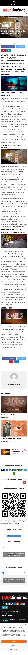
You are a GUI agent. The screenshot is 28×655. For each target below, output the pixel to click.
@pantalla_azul (10, 613)
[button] (26, 624)
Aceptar (14, 641)
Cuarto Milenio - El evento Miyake (17, 452)
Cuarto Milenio (10, 28)
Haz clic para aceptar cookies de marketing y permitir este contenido (14, 554)
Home (2, 28)
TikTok (14, 1)
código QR (16, 523)
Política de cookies (9, 653)
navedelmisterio (4, 417)
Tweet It (20, 46)
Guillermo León (16, 611)
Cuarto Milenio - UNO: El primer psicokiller (13, 415)
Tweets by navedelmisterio (14, 554)
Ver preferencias (14, 649)
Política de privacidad (18, 653)
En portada (18, 28)
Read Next (15, 449)
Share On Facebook (8, 46)
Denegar (14, 645)
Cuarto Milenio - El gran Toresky (11, 438)
